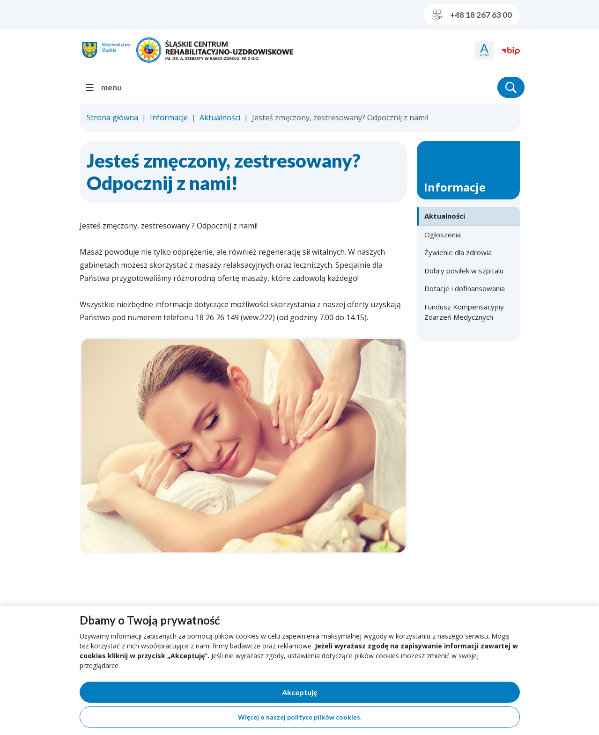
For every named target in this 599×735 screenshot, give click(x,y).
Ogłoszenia (442, 234)
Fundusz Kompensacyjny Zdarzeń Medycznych (464, 312)
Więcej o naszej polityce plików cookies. (300, 717)
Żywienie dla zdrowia (458, 252)
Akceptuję (332, 694)
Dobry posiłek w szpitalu (463, 270)
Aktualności (220, 117)
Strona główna (112, 117)
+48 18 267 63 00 (471, 15)
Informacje (169, 117)
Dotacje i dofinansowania (464, 288)
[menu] (107, 87)
